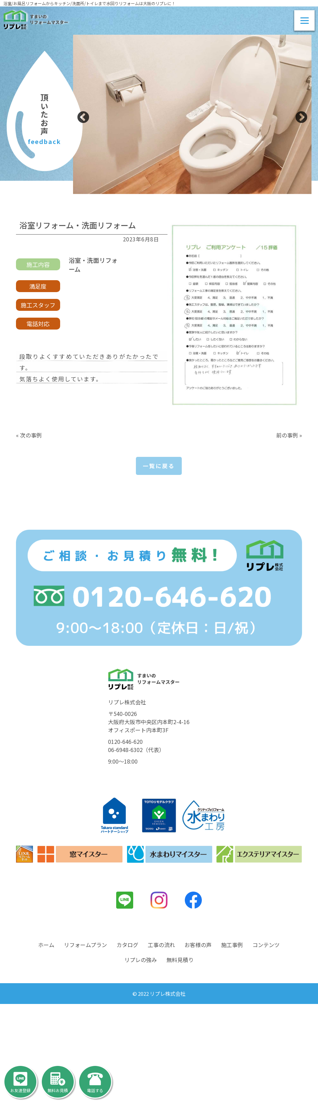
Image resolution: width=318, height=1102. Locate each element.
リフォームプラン (85, 1043)
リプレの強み (140, 1058)
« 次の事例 (29, 435)
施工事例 (232, 1043)
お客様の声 (198, 1043)
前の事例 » (289, 435)
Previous (83, 118)
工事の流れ (161, 1043)
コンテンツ (266, 1043)
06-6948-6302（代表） (136, 848)
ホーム (46, 1043)
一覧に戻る (159, 466)
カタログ (127, 1043)
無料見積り (180, 1058)
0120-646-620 (125, 839)
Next (301, 118)
